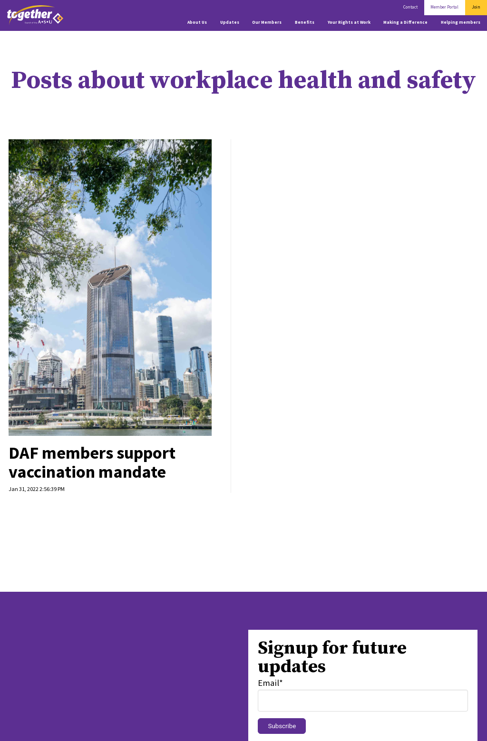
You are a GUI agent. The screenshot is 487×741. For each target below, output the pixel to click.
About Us (197, 22)
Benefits (304, 22)
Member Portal (444, 7)
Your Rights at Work (349, 22)
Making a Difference (405, 22)
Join (476, 7)
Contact (410, 7)
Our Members (267, 22)
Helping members (460, 22)
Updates (229, 22)
